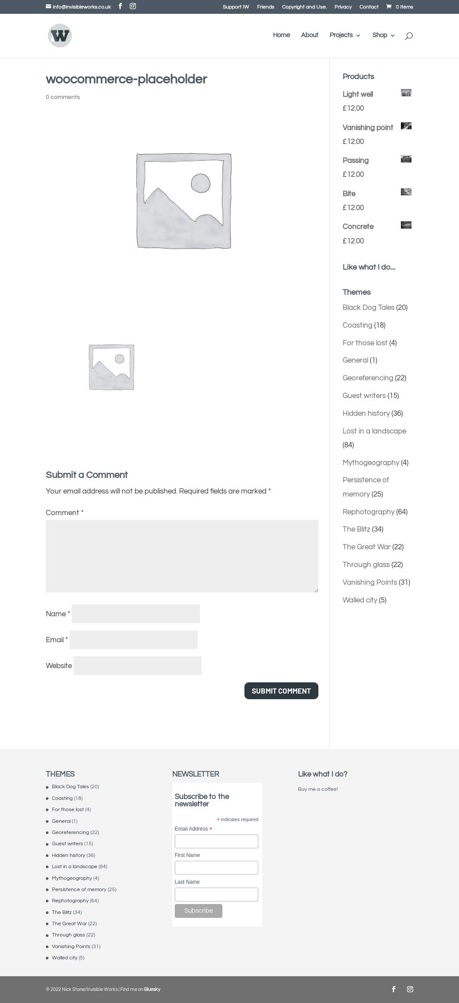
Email (57, 640)
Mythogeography (371, 463)
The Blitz (356, 529)
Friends (265, 7)
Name (58, 614)
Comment (64, 513)
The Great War (367, 547)
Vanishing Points (370, 582)
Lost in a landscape (374, 431)
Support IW (236, 7)
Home (281, 35)
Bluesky (152, 989)
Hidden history (366, 413)
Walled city (360, 600)
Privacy (343, 7)
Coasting (357, 325)
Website (59, 666)
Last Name (187, 882)
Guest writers (364, 396)
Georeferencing (368, 378)
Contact (369, 7)
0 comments (63, 97)
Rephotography (369, 512)
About (309, 35)
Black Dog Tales (369, 308)
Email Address (193, 829)
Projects (341, 35)
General (355, 360)
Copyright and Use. (304, 7)
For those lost (365, 343)
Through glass (366, 565)
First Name (187, 855)
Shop (379, 35)
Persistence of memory (79, 889)
